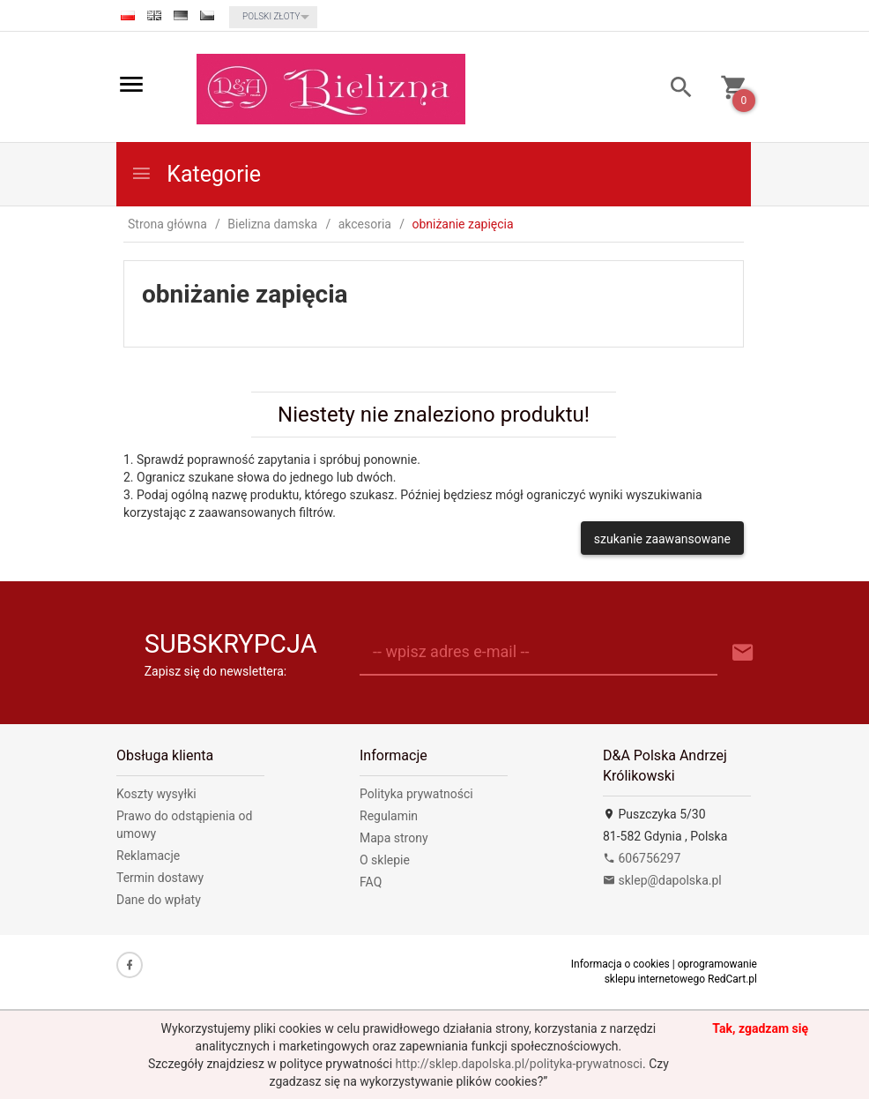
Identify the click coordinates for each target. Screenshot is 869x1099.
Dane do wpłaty (158, 900)
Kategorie (195, 174)
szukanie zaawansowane (662, 539)
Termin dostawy (160, 878)
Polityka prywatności (416, 794)
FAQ (371, 882)
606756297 (641, 858)
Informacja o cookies (620, 964)
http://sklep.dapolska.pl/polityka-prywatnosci (519, 1064)
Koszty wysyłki (156, 794)
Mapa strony (394, 838)
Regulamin (389, 816)
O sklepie (385, 860)
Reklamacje (148, 856)
